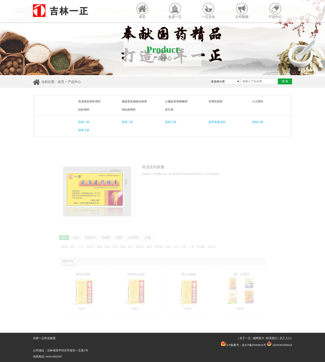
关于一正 (245, 338)
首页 (142, 11)
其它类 (169, 109)
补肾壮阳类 (214, 101)
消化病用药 (130, 109)
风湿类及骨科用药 (91, 101)
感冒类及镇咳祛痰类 (135, 101)
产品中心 (275, 11)
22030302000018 (279, 345)
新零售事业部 (215, 121)
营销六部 (254, 121)
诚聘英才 (258, 338)
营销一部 (86, 121)
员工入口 (285, 338)
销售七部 (86, 129)
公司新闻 (241, 11)
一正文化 (208, 11)
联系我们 (271, 338)
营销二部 (128, 121)
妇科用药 (86, 109)
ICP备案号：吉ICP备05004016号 (246, 345)
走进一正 (175, 11)
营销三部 (170, 121)
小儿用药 (254, 101)
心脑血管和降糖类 (176, 101)
